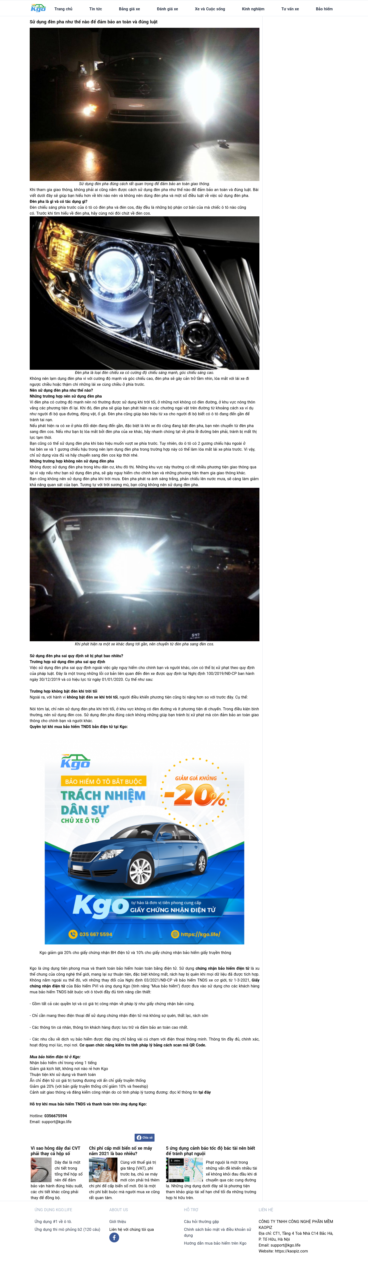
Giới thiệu (117, 1221)
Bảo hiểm (324, 9)
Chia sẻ (145, 1137)
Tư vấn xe (290, 9)
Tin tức (95, 9)
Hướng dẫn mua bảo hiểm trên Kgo (215, 1243)
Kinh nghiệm (253, 9)
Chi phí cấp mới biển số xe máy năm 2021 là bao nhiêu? (120, 1151)
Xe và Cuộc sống (210, 9)
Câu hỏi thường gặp (201, 1221)
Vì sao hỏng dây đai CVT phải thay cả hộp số (55, 1151)
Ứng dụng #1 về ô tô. (53, 1221)
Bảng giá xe (129, 9)
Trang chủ (63, 9)
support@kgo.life (285, 1245)
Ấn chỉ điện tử (42, 1080)
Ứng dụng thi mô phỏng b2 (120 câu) (67, 1229)
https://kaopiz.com (291, 1251)
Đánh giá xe (167, 9)
